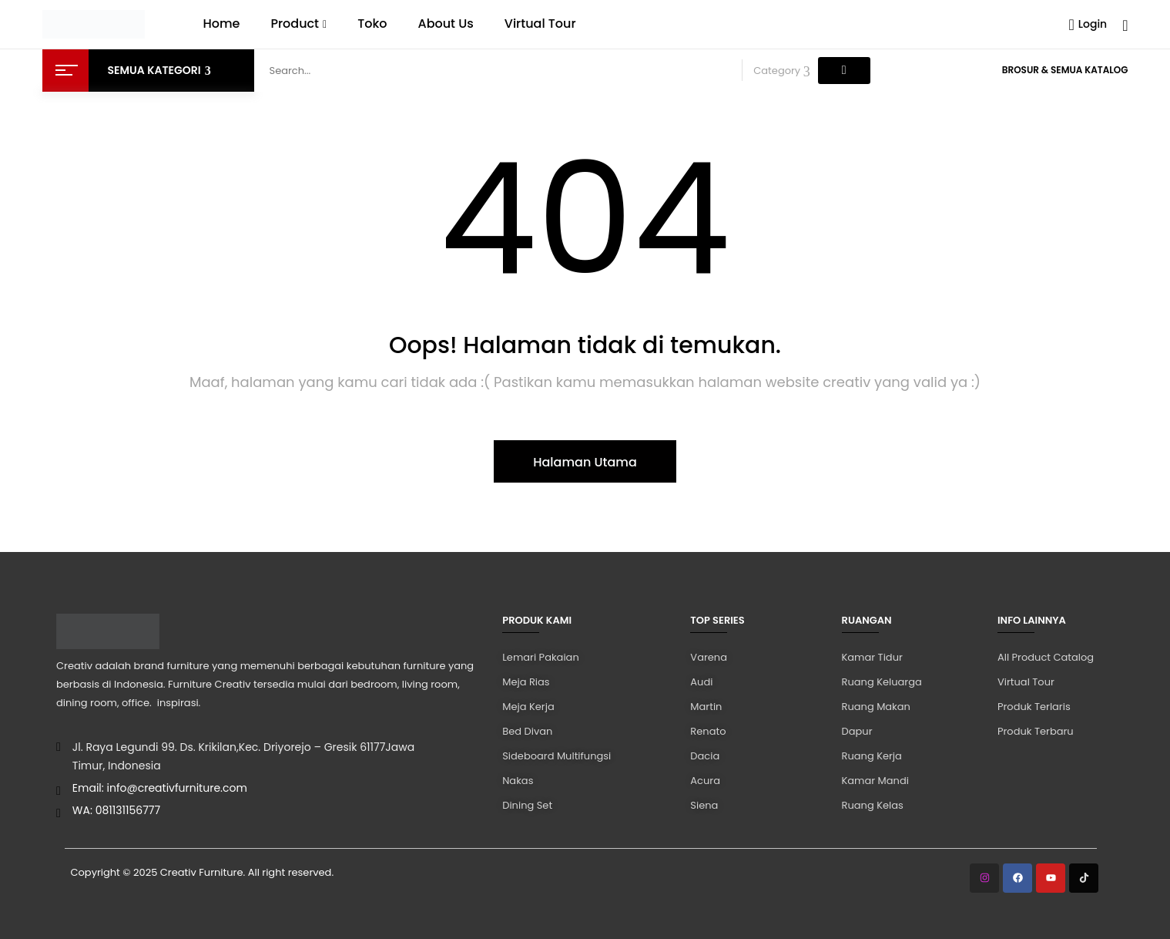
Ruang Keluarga (882, 682)
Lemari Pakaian (540, 657)
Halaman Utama (585, 462)
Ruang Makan (876, 706)
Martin (706, 706)
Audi (701, 682)
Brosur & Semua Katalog (1065, 69)
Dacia (704, 756)
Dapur (857, 731)
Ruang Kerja (872, 756)
